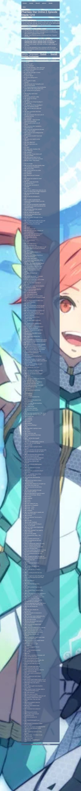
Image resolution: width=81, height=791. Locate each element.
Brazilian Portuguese (29, 56)
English (43, 54)
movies (31, 3)
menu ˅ (24, 7)
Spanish (54, 54)
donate (50, 3)
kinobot (25, 3)
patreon (44, 3)
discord (38, 3)
